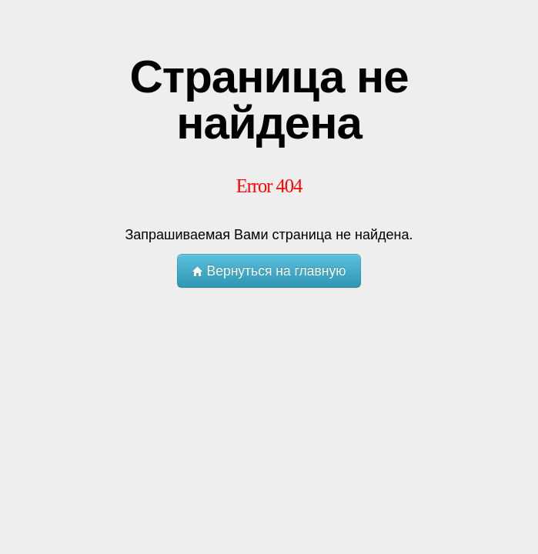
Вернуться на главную (269, 271)
